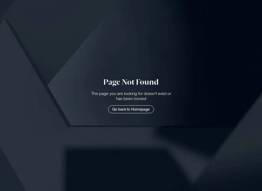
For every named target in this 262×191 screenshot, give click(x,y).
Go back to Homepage (131, 109)
